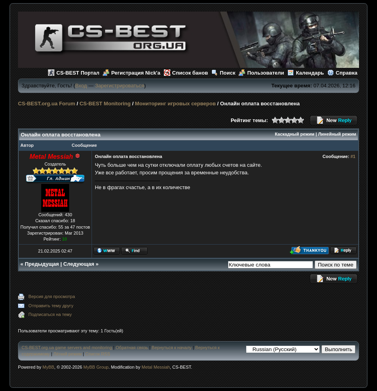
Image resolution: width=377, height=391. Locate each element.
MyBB (48, 367)
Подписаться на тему (50, 314)
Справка (342, 73)
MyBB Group (96, 367)
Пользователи (261, 73)
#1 (353, 156)
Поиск (223, 73)
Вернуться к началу (171, 347)
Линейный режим (337, 134)
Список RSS (97, 354)
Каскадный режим (295, 134)
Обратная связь (132, 347)
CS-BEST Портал (74, 73)
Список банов (186, 73)
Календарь (305, 73)
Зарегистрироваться (119, 86)
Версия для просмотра (51, 296)
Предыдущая (42, 264)
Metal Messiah (156, 367)
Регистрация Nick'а (131, 73)
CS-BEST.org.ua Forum (46, 104)
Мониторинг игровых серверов (175, 104)
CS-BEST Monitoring (105, 104)
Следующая (78, 264)
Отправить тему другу (50, 305)
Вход (81, 86)
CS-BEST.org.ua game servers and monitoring (67, 347)
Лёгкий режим (68, 354)
